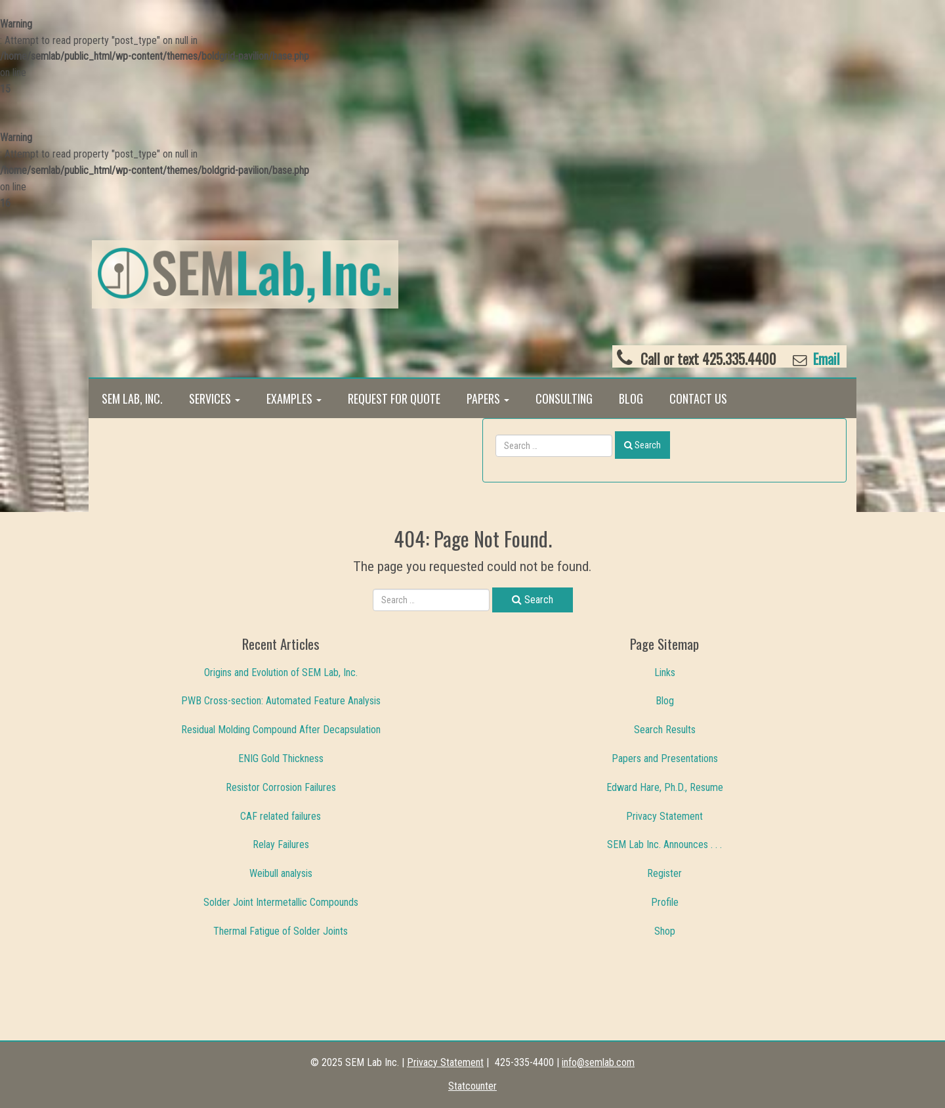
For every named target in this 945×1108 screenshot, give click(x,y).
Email (825, 359)
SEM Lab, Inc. (132, 398)
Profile (665, 902)
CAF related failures (280, 816)
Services (214, 398)
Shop (664, 931)
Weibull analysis (280, 873)
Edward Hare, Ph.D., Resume (664, 787)
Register (664, 873)
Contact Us (698, 398)
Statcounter (472, 1086)
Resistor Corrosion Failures (281, 787)
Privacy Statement (664, 816)
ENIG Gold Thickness (281, 758)
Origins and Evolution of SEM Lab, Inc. (281, 672)
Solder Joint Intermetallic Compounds (280, 902)
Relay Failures (281, 844)
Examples (294, 398)
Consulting (564, 398)
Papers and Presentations (665, 758)
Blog (631, 398)
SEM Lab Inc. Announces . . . (664, 844)
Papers (488, 398)
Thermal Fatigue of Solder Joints (280, 931)
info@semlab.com (598, 1062)
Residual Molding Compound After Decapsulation (281, 729)
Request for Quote (394, 398)
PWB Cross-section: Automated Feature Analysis (281, 700)
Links (664, 672)
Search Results (665, 729)
